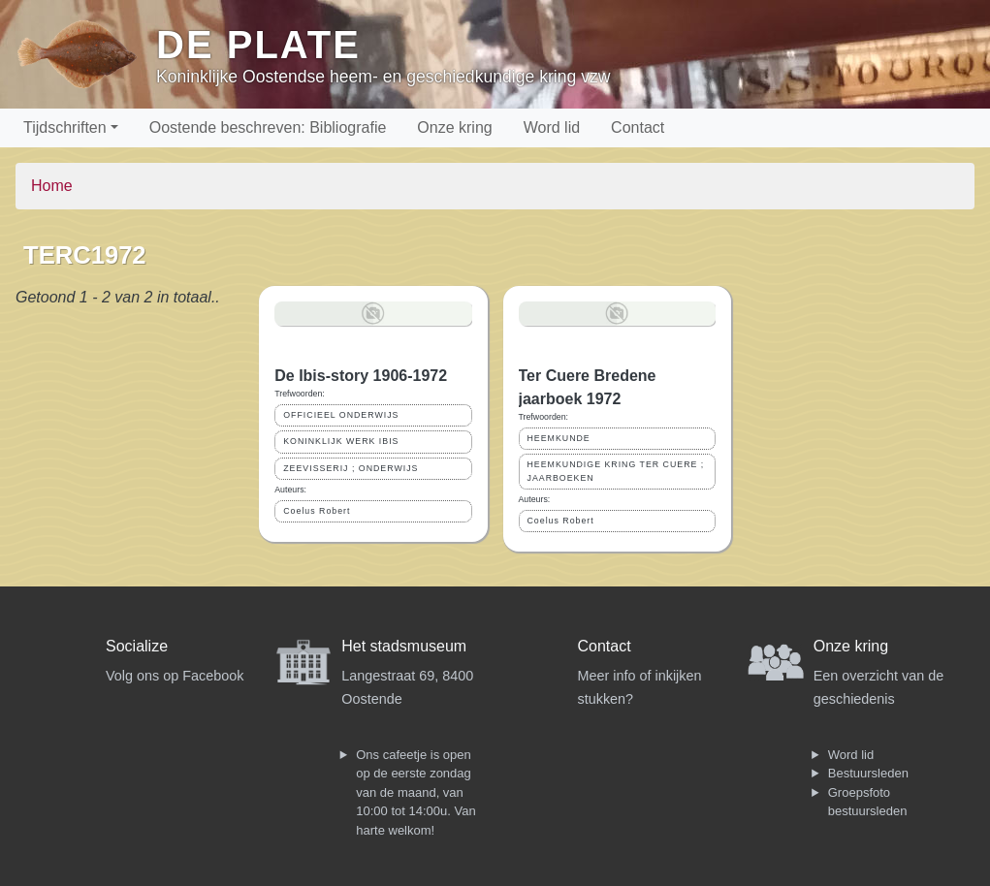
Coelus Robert (316, 511)
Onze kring (454, 127)
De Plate (258, 44)
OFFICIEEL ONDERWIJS (341, 415)
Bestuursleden (868, 773)
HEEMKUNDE (559, 438)
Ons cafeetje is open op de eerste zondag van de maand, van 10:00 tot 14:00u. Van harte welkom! (415, 792)
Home (52, 185)
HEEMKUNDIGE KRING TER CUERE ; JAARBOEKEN (616, 470)
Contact (637, 127)
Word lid (552, 127)
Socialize (137, 646)
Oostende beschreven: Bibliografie (268, 127)
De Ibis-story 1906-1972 (360, 375)
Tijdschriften (65, 127)
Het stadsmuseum (403, 646)
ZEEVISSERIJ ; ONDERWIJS (350, 468)
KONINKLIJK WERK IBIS (341, 441)
